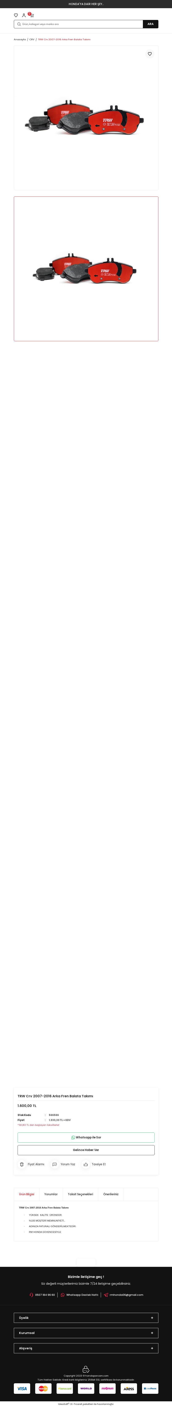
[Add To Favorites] (149, 54)
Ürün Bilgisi (26, 1194)
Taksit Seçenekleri (80, 1194)
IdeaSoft (63, 1404)
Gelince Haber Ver (86, 1150)
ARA (150, 24)
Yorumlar (51, 1194)
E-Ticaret (76, 1404)
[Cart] (32, 15)
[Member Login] (24, 15)
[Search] (86, 24)
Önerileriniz (111, 1194)
